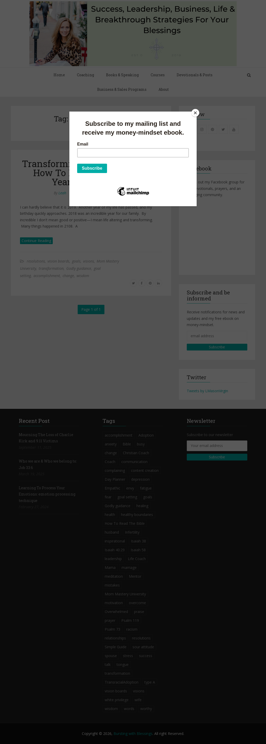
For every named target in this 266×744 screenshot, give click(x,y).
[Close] (195, 113)
